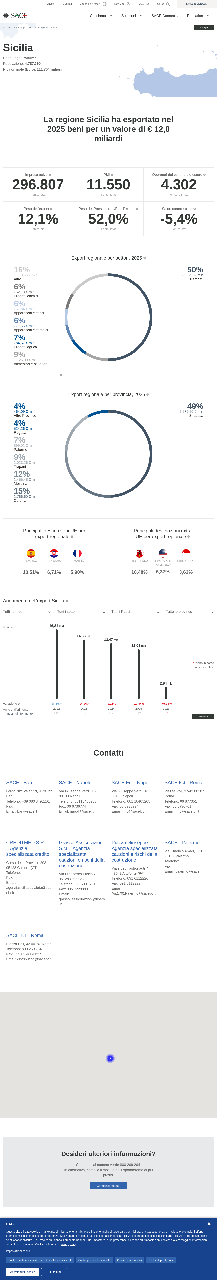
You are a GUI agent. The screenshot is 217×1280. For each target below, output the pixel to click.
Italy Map (19, 27)
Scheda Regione (38, 27)
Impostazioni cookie (18, 1251)
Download (203, 716)
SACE (6, 27)
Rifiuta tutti (54, 1272)
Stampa (198, 27)
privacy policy (68, 1244)
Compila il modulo (108, 1185)
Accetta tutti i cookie (22, 1272)
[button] (110, 15)
